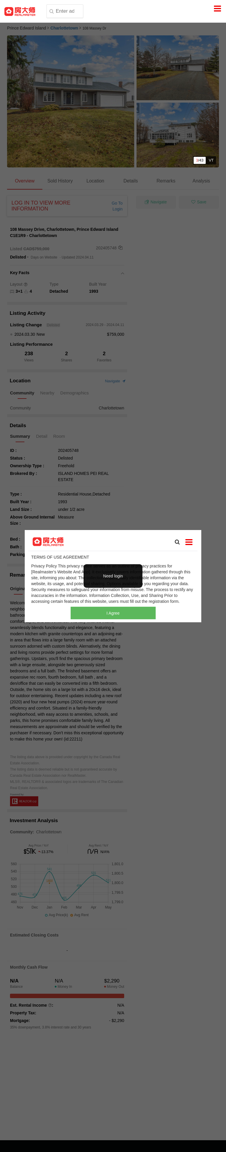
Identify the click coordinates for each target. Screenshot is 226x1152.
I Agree (113, 613)
